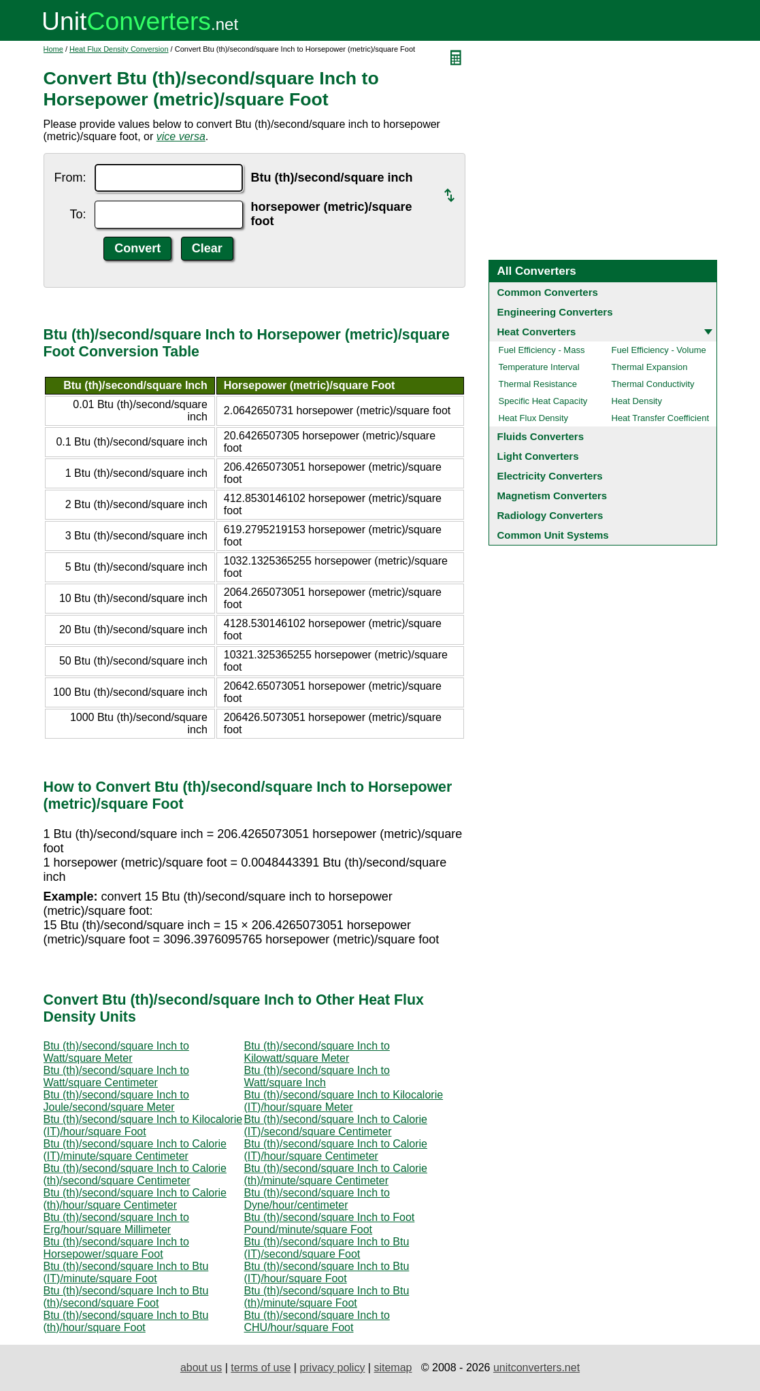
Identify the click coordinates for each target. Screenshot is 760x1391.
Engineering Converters (555, 312)
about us (201, 1367)
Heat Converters (536, 331)
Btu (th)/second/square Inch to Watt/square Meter (116, 1052)
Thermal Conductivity (653, 384)
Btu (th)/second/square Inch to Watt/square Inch (317, 1076)
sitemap (393, 1367)
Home (53, 49)
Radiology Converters (550, 515)
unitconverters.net (536, 1367)
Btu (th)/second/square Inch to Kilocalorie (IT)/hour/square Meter (344, 1101)
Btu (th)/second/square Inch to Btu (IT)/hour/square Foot (327, 1272)
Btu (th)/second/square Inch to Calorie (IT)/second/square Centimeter (335, 1125)
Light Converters (538, 456)
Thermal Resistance (538, 384)
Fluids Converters (540, 436)
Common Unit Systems (553, 535)
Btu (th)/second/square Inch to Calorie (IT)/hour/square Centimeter (335, 1150)
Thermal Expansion (650, 367)
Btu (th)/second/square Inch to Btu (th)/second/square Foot (126, 1297)
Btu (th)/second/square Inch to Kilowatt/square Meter (317, 1052)
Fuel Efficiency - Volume (659, 350)
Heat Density (637, 401)
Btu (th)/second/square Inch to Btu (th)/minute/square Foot (327, 1297)
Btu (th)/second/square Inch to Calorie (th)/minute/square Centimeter (335, 1174)
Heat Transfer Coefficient (661, 418)
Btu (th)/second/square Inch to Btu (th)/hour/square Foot (126, 1321)
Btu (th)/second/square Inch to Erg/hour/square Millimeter (116, 1223)
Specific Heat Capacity (543, 401)
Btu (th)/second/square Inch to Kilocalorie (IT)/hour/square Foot (143, 1125)
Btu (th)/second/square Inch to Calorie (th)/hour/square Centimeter (135, 1199)
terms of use (261, 1367)
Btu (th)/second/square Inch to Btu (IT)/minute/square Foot (126, 1272)
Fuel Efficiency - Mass (542, 350)
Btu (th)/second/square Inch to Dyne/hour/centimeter (317, 1199)
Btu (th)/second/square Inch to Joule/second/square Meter (116, 1101)
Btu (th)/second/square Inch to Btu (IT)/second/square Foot (327, 1248)
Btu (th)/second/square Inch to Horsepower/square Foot (116, 1248)
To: (77, 214)
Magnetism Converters (552, 495)
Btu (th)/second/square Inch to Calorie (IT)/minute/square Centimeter (135, 1150)
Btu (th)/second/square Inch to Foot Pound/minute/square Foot (329, 1223)
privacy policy (332, 1367)
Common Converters (547, 292)
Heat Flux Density (534, 418)
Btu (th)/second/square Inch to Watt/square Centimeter (116, 1076)
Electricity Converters (550, 476)
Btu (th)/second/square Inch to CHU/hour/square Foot (317, 1321)
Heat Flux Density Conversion (119, 49)
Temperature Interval (539, 367)
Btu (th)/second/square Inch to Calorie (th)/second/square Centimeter (135, 1174)
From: (70, 177)
